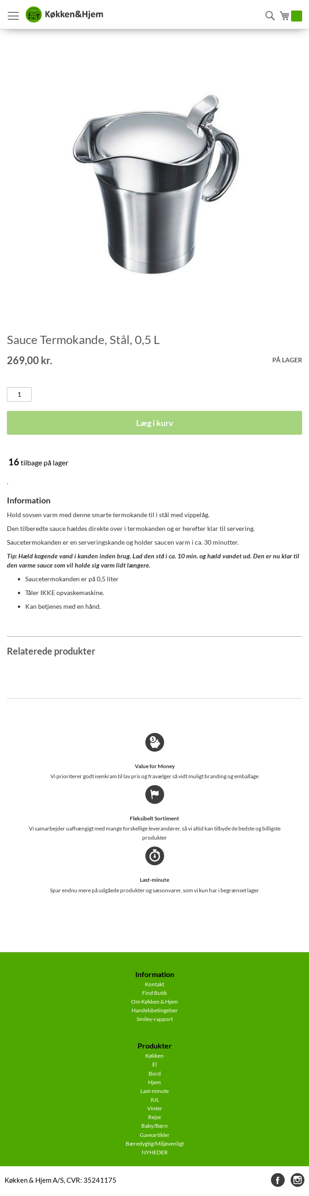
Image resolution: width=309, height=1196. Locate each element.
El (154, 1064)
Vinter (154, 1108)
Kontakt (154, 984)
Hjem (154, 1082)
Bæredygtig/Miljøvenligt (155, 1143)
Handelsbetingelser (155, 1010)
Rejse (154, 1117)
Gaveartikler (155, 1134)
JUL (154, 1099)
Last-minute (154, 1090)
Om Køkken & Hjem (154, 1001)
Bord (155, 1073)
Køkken (154, 1055)
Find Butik (154, 992)
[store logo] (64, 14)
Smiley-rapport (155, 1019)
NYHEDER (155, 1152)
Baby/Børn (154, 1125)
